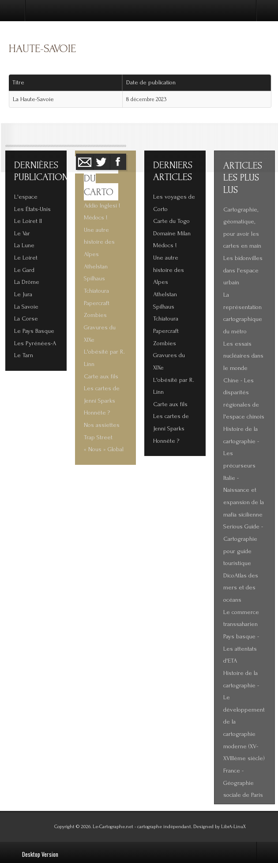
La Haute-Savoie (33, 99)
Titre (18, 82)
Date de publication (154, 82)
